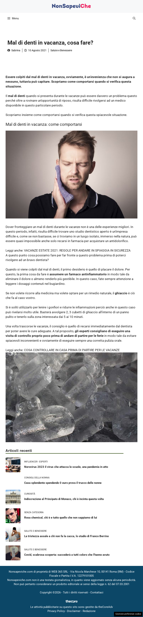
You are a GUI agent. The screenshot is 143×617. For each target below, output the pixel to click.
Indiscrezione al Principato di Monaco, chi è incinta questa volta (64, 499)
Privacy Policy (56, 611)
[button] (134, 18)
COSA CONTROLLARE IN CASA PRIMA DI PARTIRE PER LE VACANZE (72, 350)
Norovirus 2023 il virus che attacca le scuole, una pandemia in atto (66, 467)
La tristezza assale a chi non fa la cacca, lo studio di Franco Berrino (66, 536)
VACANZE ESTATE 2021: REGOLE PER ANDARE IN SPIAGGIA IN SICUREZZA (77, 250)
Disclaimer (73, 611)
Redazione (89, 611)
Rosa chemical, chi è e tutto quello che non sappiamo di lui (60, 517)
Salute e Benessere (61, 50)
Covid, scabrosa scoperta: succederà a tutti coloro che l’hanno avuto (66, 554)
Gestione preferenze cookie (128, 614)
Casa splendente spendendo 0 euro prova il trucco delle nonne (62, 483)
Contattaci (96, 592)
